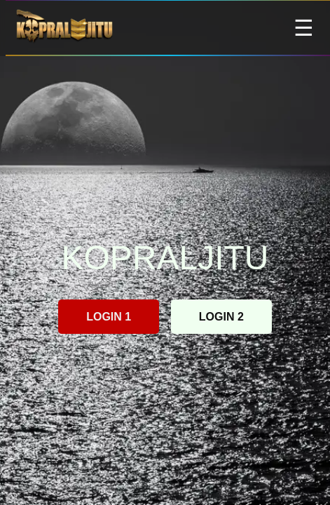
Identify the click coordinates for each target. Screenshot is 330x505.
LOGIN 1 (108, 317)
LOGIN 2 (221, 317)
